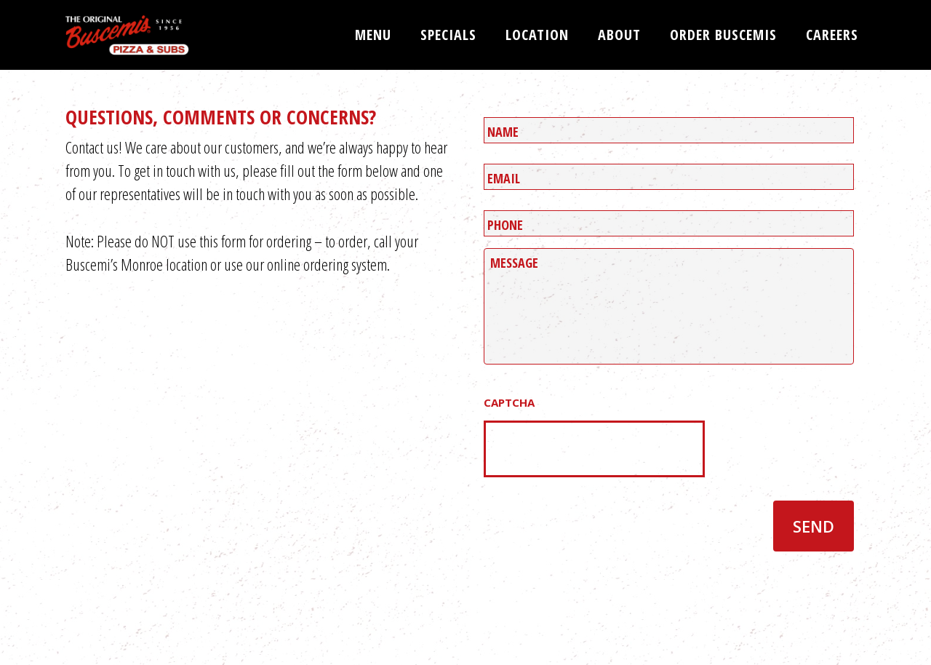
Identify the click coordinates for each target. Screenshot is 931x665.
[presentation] (594, 449)
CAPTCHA (509, 403)
